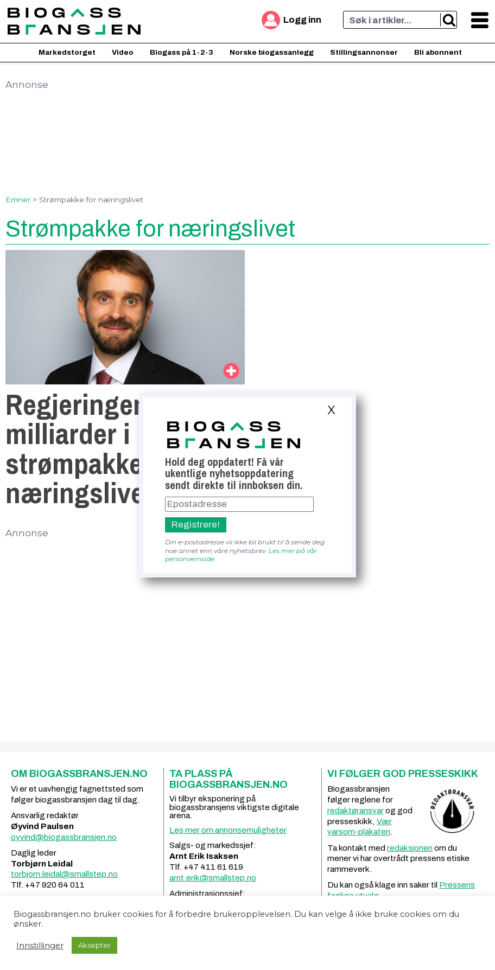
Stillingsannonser (364, 52)
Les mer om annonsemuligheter (228, 830)
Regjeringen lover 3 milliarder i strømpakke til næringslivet (119, 448)
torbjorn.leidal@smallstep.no (64, 874)
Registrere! (196, 524)
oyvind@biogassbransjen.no (64, 837)
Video (123, 52)
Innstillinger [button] (40, 945)
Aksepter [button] (94, 945)
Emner (17, 199)
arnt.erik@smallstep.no (212, 877)
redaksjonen (410, 848)
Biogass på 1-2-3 (181, 52)
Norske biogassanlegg (272, 52)
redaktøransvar (355, 810)
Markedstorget (67, 52)
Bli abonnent (438, 52)
